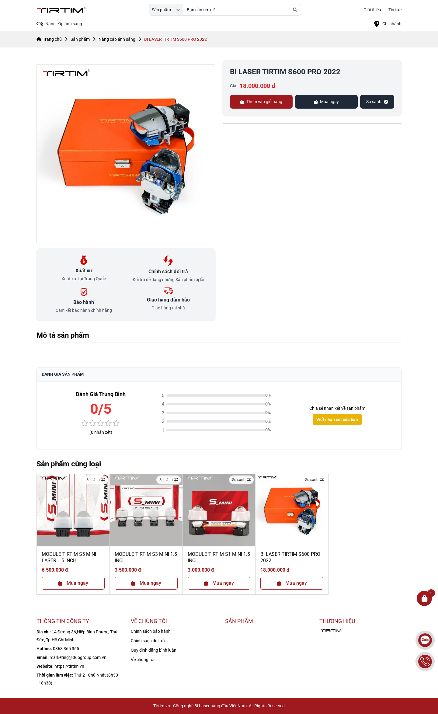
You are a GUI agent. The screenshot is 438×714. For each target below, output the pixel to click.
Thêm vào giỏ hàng (261, 101)
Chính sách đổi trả (148, 640)
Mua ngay (326, 101)
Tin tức (394, 9)
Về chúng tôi (142, 659)
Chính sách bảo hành (151, 631)
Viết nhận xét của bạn (337, 419)
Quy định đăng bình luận (153, 650)
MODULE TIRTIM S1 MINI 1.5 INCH (219, 557)
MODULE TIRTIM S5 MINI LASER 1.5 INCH (69, 557)
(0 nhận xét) (100, 432)
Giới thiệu (372, 9)
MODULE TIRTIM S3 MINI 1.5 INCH (146, 557)
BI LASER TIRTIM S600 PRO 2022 (290, 557)
